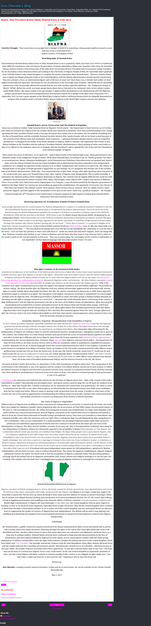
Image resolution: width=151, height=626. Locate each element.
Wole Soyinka (75, 226)
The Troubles (22, 543)
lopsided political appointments (96, 337)
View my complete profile (7, 618)
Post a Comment (8, 594)
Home (56, 605)
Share (3, 584)
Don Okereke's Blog (16, 6)
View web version (57, 608)
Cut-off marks (7, 380)
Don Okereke (6, 616)
